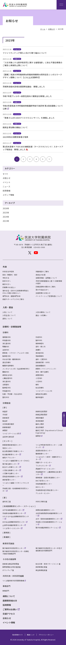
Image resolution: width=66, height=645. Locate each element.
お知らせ (6, 178)
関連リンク (31, 635)
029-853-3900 (39, 247)
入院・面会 (8, 307)
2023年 (6, 221)
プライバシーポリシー (46, 635)
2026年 (6, 208)
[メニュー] (61, 4)
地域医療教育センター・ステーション (19, 506)
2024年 (6, 216)
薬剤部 (6, 532)
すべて (5, 174)
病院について (9, 596)
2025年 (6, 212)
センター (7, 441)
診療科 (6, 332)
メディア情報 (8, 195)
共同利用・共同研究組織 (13, 576)
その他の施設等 (9, 559)
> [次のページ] (49, 159)
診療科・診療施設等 (12, 326)
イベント (6, 182)
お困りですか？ (64, 419)
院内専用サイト (17, 635)
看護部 (6, 537)
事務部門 (6, 586)
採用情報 (6, 190)
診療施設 (6, 403)
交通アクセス (9, 613)
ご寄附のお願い (10, 609)
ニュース (6, 186)
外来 (5, 266)
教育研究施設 (8, 543)
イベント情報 (9, 622)
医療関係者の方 (10, 600)
